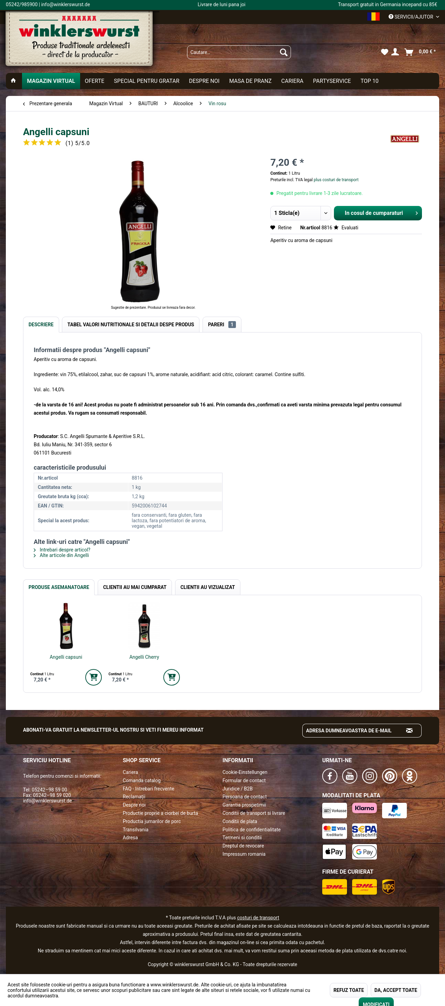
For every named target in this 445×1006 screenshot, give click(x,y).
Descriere (41, 324)
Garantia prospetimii (244, 805)
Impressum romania (243, 854)
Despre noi (134, 805)
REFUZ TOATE (349, 990)
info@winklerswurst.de (47, 800)
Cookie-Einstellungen (244, 772)
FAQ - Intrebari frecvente (148, 788)
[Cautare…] (239, 52)
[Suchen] (283, 52)
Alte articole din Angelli (61, 555)
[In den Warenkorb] (93, 677)
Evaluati (346, 227)
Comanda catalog (142, 780)
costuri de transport (258, 917)
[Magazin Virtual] (51, 81)
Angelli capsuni (66, 657)
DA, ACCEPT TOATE (396, 990)
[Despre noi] (204, 81)
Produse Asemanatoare (59, 587)
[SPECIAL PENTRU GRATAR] (146, 81)
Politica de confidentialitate (251, 829)
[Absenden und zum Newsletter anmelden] (410, 730)
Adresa (130, 837)
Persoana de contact (244, 796)
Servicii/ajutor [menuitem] (411, 17)
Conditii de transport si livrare (253, 813)
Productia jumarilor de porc (152, 821)
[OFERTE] (94, 81)
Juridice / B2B (237, 788)
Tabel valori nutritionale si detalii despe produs (130, 324)
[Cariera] (292, 81)
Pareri (222, 324)
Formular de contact (244, 780)
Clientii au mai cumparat (134, 587)
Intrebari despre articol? (62, 550)
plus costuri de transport (335, 179)
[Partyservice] (332, 81)
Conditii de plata (239, 821)
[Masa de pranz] (250, 81)
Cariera (130, 772)
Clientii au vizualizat (208, 587)
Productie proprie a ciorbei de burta (160, 813)
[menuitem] (239, 52)
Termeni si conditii (242, 837)
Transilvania (136, 829)
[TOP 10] (369, 81)
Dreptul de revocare (243, 846)
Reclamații (134, 796)
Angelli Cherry (144, 657)
